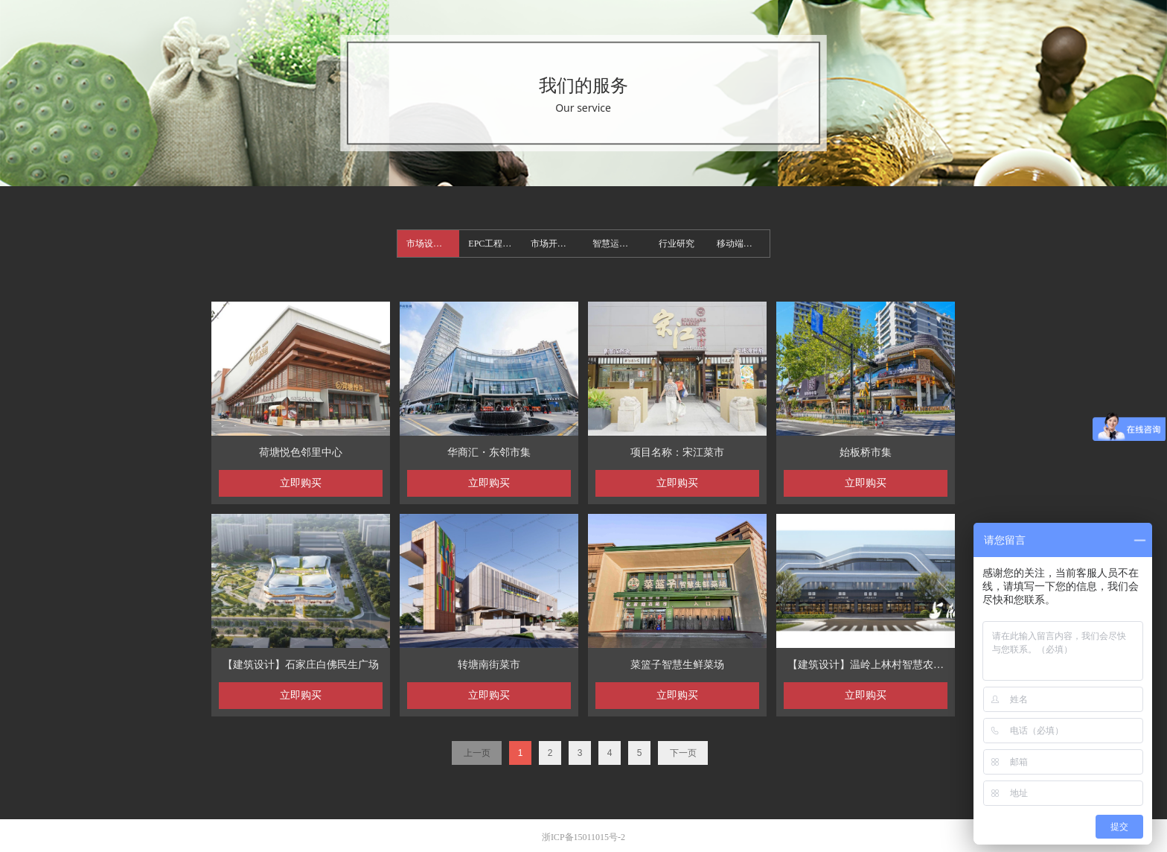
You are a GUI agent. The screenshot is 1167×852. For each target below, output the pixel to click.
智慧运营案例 (618, 243)
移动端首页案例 (743, 243)
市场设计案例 (432, 243)
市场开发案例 (557, 243)
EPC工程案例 (494, 243)
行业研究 (676, 243)
